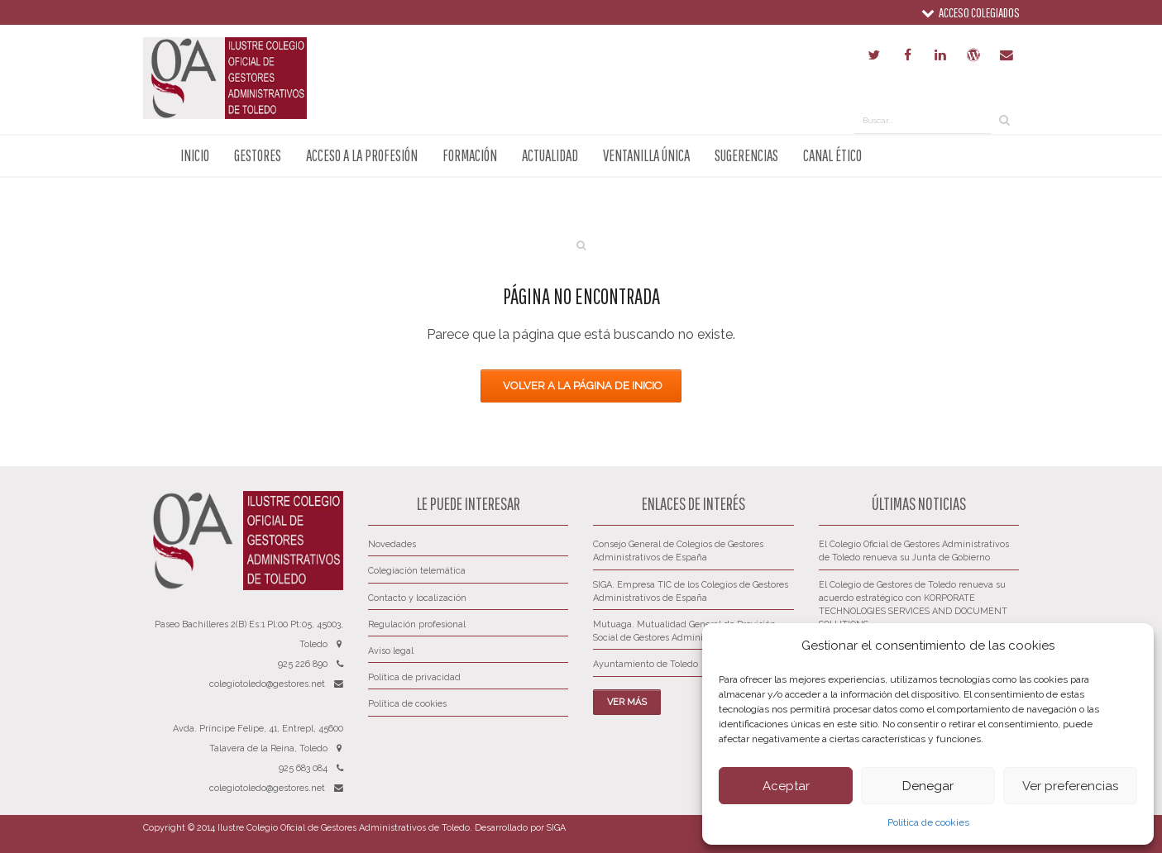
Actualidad (550, 155)
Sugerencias (746, 155)
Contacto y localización (417, 598)
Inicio (194, 155)
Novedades (392, 544)
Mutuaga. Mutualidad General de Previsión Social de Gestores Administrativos (684, 631)
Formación (469, 155)
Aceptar (786, 786)
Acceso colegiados (970, 12)
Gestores (257, 155)
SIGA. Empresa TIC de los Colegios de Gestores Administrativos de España (690, 591)
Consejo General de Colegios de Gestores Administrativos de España (678, 551)
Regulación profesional (417, 624)
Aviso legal (391, 651)
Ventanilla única (646, 155)
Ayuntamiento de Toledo (645, 664)
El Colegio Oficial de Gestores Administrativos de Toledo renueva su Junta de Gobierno (914, 551)
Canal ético (832, 155)
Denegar (928, 786)
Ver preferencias (1070, 786)
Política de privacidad (414, 677)
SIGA (556, 827)
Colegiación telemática (417, 570)
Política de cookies (928, 822)
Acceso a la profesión (362, 155)
